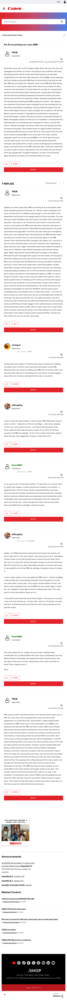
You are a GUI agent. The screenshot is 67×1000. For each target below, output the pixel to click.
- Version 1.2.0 (13, 876)
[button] (6, 164)
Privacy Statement (28, 975)
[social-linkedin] (48, 963)
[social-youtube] (14, 963)
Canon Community (14, 8)
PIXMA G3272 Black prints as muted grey (16, 940)
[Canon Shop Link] (33, 970)
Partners (47, 975)
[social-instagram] (19, 963)
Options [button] (63, 35)
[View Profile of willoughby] (17, 405)
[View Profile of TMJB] (14, 52)
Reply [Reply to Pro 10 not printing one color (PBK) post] (33, 170)
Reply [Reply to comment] (33, 330)
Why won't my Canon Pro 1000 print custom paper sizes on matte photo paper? (30, 919)
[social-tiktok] (24, 963)
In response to (25, 352)
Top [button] (5, 994)
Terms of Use (20, 975)
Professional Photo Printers (12, 35)
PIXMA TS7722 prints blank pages (14, 909)
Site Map (41, 975)
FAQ (58, 2)
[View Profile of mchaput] (16, 345)
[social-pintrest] (43, 963)
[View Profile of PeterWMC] (17, 465)
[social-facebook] (28, 963)
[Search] (33, 21)
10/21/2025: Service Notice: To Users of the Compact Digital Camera (18, 864)
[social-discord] (53, 963)
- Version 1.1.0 (12, 880)
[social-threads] (38, 963)
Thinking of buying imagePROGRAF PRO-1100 (18, 899)
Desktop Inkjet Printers (10, 912)
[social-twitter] (33, 963)
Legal (36, 975)
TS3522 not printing (9, 929)
